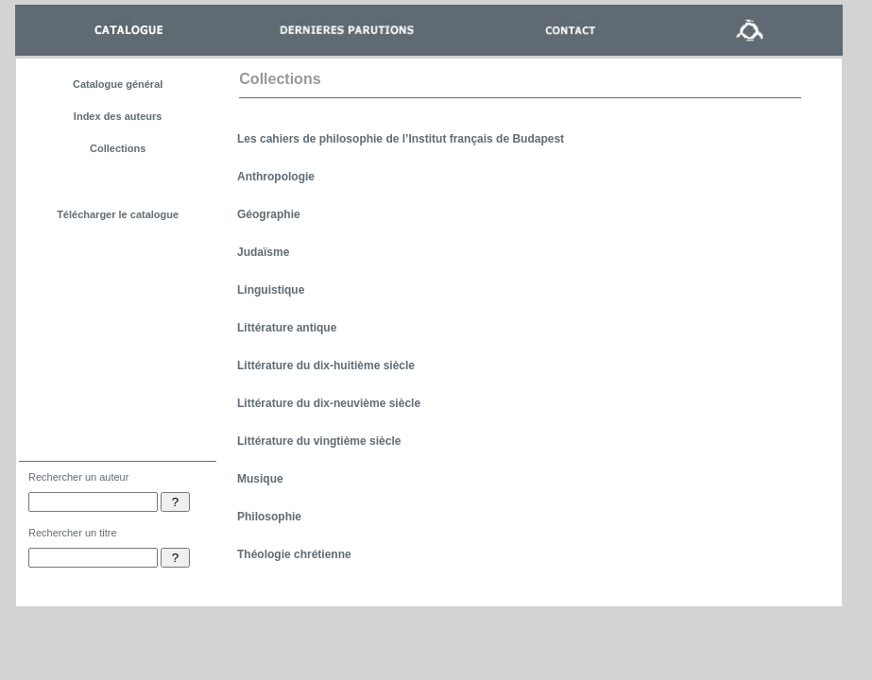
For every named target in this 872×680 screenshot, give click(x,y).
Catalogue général (117, 84)
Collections (117, 148)
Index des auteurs (118, 116)
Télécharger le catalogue (118, 214)
